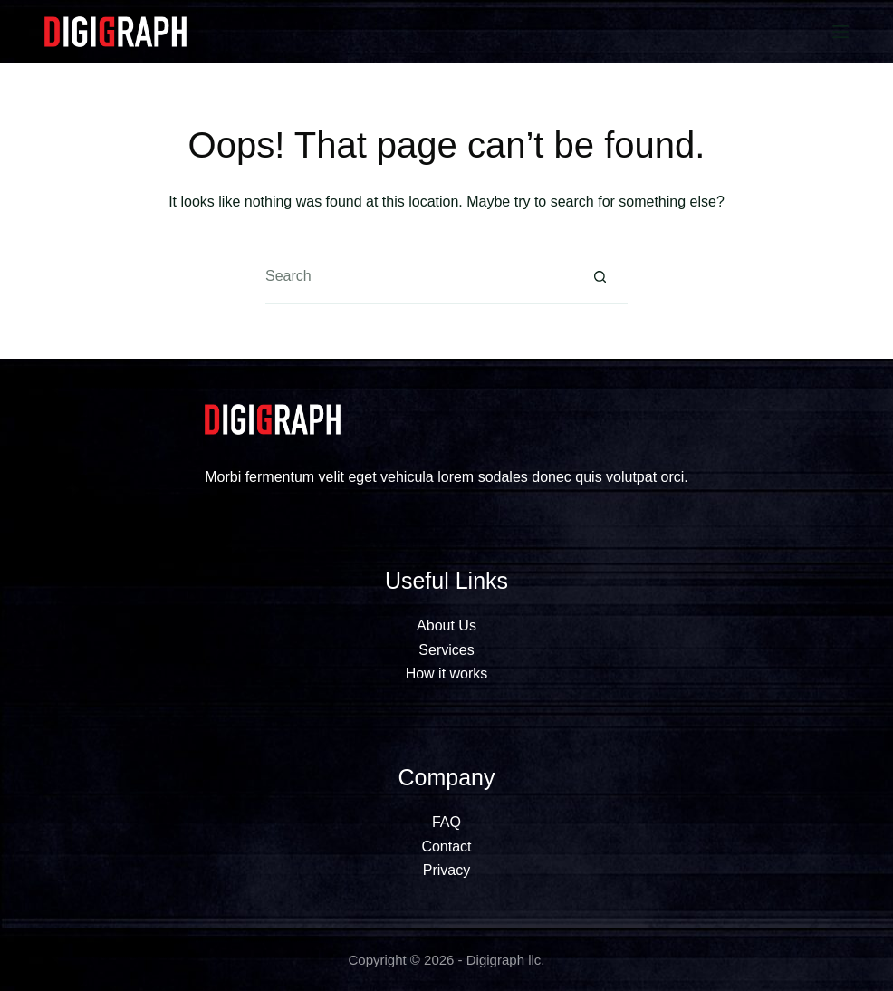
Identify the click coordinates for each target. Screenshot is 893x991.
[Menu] (840, 32)
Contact (446, 846)
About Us (446, 625)
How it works (447, 673)
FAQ (446, 822)
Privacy (446, 870)
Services (446, 650)
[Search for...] (419, 277)
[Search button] (600, 277)
